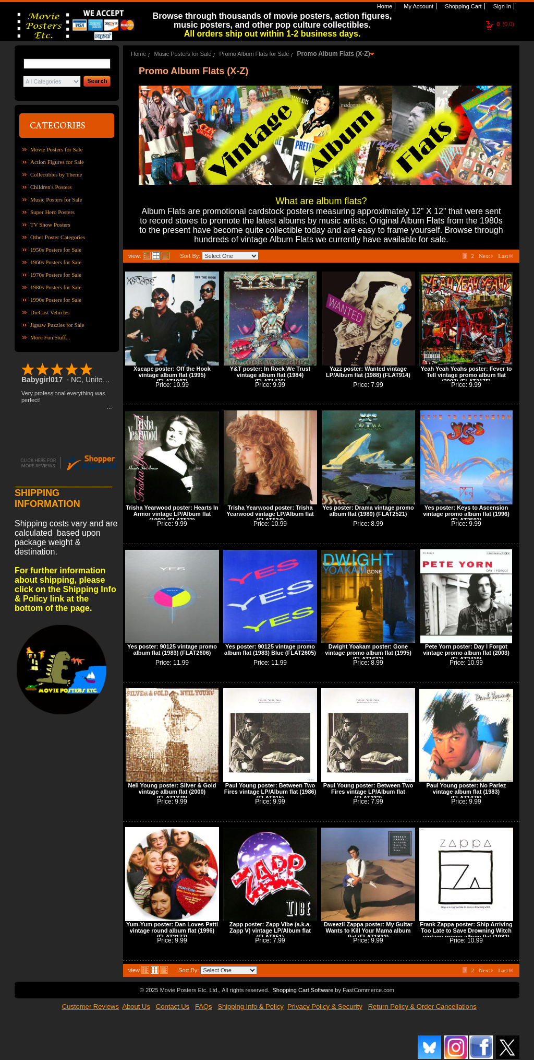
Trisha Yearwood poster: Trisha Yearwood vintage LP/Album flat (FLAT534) (269, 513)
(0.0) (505, 24)
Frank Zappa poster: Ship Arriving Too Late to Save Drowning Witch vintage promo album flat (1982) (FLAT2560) (466, 933)
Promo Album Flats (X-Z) (333, 53)
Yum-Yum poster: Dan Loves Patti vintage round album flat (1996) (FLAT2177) (172, 930)
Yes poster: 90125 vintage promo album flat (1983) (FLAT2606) (172, 649)
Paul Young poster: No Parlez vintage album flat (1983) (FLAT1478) (466, 791)
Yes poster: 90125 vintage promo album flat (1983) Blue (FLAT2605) (270, 649)
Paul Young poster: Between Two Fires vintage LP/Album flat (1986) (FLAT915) (270, 791)
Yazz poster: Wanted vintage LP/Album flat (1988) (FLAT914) (368, 372)
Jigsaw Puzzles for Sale (57, 325)
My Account (417, 6)
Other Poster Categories (57, 237)
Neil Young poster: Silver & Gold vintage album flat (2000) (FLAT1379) (172, 791)
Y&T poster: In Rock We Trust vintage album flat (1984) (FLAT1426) (270, 375)
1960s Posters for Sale (55, 262)
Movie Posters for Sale (56, 149)
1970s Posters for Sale (55, 275)
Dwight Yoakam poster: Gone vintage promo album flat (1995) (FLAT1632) (368, 652)
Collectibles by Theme (56, 174)
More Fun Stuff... (50, 337)
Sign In (501, 6)
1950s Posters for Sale (55, 249)
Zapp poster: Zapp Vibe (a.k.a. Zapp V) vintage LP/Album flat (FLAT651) (270, 930)
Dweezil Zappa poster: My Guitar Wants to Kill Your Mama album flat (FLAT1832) (368, 930)
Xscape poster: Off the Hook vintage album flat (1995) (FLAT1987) (172, 375)
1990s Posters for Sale (55, 300)
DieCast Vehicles (49, 312)
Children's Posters (50, 187)
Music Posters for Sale (56, 199)
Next (486, 256)
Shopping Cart (462, 6)
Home (383, 6)
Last (505, 256)
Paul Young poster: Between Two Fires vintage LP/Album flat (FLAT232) (368, 791)
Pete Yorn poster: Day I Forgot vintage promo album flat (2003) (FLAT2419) (466, 652)
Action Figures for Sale (57, 162)
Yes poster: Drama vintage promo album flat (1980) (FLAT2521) (368, 510)
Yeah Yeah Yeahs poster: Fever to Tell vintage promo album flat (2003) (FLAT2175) (466, 375)
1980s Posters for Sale (55, 287)
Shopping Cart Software (302, 990)
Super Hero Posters (52, 212)
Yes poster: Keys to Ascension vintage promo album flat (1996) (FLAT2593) (466, 513)
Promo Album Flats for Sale (254, 54)
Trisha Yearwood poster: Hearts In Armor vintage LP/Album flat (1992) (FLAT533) (172, 513)
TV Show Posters (50, 224)
